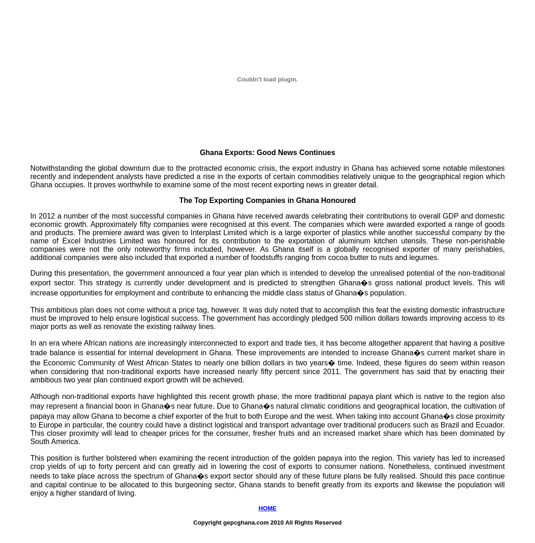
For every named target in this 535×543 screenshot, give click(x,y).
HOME (268, 508)
